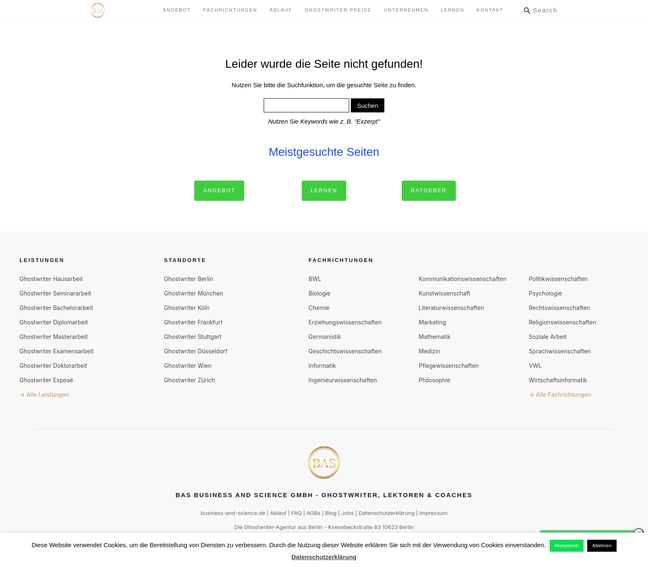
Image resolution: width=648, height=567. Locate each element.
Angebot (177, 9)
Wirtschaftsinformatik (558, 380)
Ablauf (280, 9)
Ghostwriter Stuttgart (193, 336)
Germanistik (325, 336)
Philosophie (434, 380)
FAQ (296, 513)
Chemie (319, 307)
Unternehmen (406, 9)
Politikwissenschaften (558, 278)
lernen (453, 9)
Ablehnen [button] (602, 545)
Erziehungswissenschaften (345, 322)
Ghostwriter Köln (187, 307)
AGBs (314, 513)
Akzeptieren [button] (567, 545)
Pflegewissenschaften (449, 365)
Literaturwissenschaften (451, 307)
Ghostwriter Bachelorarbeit (56, 307)
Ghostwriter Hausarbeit (51, 278)
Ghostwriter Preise (338, 9)
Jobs (347, 513)
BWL (315, 278)
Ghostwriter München (193, 293)
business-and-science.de (232, 513)
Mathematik (434, 336)
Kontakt (489, 9)
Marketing (432, 322)
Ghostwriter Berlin (188, 278)
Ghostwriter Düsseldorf (196, 351)
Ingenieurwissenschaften (343, 380)
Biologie (320, 293)
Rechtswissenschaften (559, 307)
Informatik (322, 365)
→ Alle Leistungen (44, 394)
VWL (535, 365)
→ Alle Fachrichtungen (560, 394)
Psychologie (545, 293)
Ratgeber (429, 190)
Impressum (433, 513)
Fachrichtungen (230, 9)
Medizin (429, 351)
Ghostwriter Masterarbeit (53, 336)
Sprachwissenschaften (560, 351)
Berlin (315, 527)
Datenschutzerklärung (387, 513)
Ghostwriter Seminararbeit (55, 293)
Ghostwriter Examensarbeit (56, 351)
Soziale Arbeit (548, 336)
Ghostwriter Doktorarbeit (53, 365)
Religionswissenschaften (562, 322)
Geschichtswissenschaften (345, 351)
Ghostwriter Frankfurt (193, 322)
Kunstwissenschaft (444, 293)
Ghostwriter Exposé (46, 380)
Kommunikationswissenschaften (462, 278)
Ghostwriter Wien (188, 365)
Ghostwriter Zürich (189, 380)
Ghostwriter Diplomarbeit (53, 322)
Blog (330, 513)
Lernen (324, 190)
